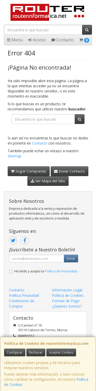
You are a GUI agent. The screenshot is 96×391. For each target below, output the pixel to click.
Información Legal (67, 290)
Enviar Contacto (69, 171)
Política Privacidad (24, 295)
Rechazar (35, 352)
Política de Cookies (67, 295)
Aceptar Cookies (61, 352)
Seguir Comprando (28, 171)
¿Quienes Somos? (67, 306)
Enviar (71, 258)
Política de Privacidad (61, 271)
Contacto (62, 40)
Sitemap (14, 156)
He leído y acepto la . (46, 271)
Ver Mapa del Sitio (48, 180)
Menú (15, 40)
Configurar (15, 352)
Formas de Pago (66, 300)
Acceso (37, 40)
